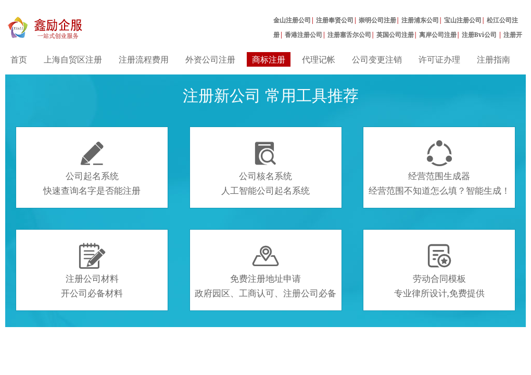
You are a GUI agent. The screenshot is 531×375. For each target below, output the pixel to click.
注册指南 (493, 59)
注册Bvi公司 (480, 34)
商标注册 (268, 59)
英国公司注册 (395, 34)
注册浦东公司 (420, 20)
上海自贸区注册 (73, 59)
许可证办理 (439, 59)
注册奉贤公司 (334, 20)
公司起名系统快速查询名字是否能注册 (92, 168)
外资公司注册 (210, 59)
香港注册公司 (303, 34)
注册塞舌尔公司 (349, 34)
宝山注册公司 (463, 20)
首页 (18, 59)
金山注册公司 (292, 20)
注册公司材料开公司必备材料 (92, 271)
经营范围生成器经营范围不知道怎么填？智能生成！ (439, 168)
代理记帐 (318, 59)
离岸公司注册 (438, 34)
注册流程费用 (144, 59)
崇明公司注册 (377, 20)
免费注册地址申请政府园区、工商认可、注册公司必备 (265, 271)
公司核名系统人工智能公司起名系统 (265, 168)
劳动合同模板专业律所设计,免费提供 (439, 271)
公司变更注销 (377, 59)
